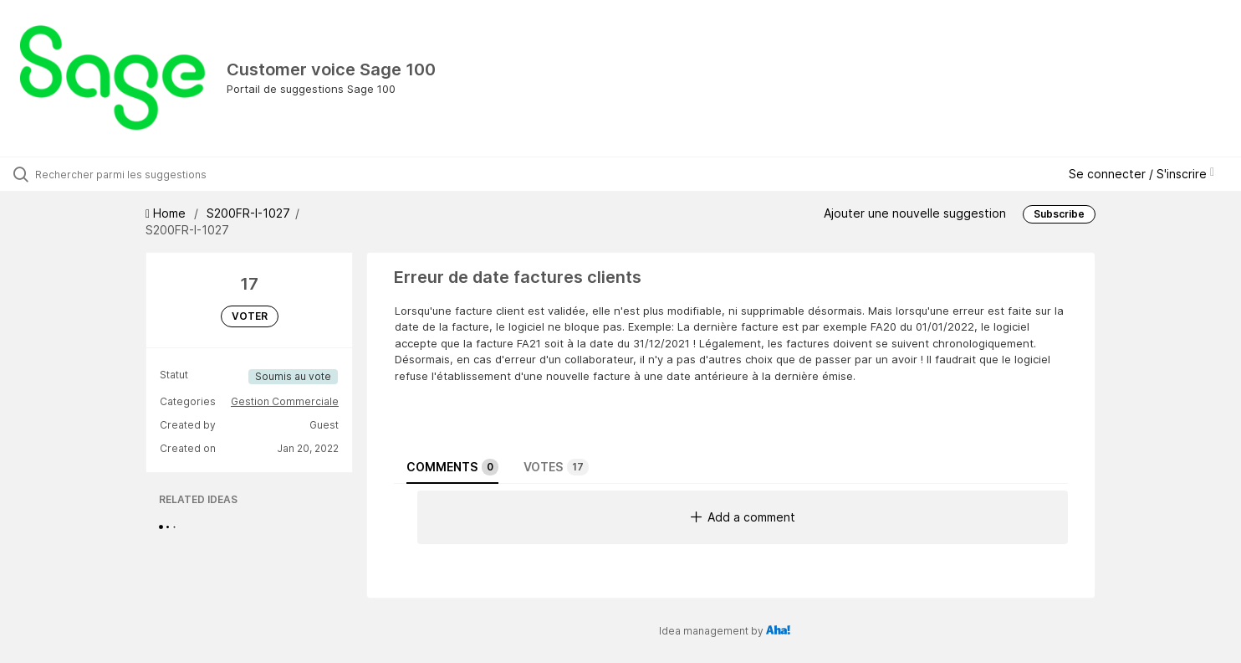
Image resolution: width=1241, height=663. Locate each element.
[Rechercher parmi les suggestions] (145, 174)
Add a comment (743, 517)
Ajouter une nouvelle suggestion (915, 213)
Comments (452, 467)
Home (167, 213)
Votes (556, 467)
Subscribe (1059, 214)
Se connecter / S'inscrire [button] (1141, 174)
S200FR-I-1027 (248, 213)
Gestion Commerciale (285, 401)
